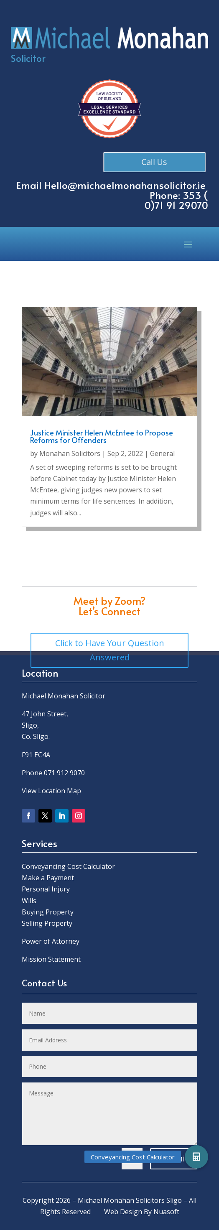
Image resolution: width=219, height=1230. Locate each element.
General (162, 453)
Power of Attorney (50, 941)
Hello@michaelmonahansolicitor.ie (125, 185)
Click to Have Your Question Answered (109, 650)
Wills (29, 900)
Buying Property (48, 912)
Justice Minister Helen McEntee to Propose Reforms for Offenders (101, 436)
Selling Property (47, 923)
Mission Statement (52, 959)
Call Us (156, 161)
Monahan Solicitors (69, 453)
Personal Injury (46, 889)
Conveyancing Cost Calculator (68, 866)
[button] (196, 1157)
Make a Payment (48, 877)
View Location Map (51, 790)
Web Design (123, 1211)
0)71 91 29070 (176, 205)
